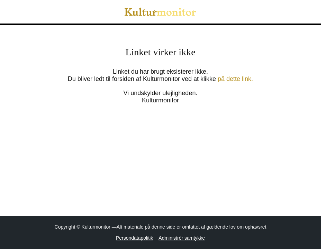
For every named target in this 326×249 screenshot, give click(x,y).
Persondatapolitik (134, 238)
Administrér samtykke (182, 238)
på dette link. (235, 78)
